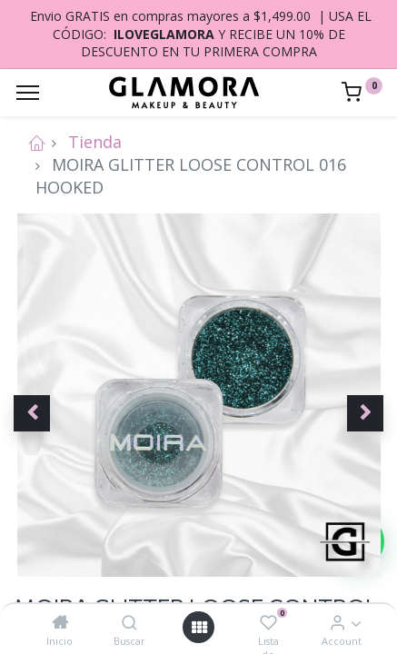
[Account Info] (337, 622)
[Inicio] (60, 622)
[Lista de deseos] (268, 622)
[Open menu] (199, 627)
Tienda (95, 142)
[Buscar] (129, 622)
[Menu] (28, 92)
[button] (32, 413)
